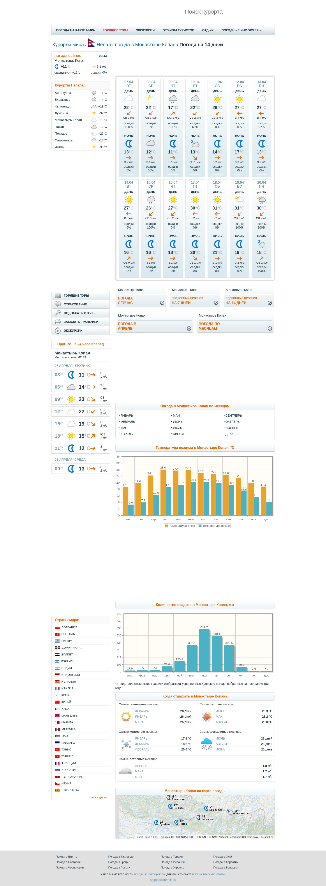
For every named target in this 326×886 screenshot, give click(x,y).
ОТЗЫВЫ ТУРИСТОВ (178, 30)
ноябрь (232, 428)
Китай (66, 702)
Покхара (61, 133)
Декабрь (142, 711)
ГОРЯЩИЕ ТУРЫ (115, 30)
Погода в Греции (119, 862)
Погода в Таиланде (121, 856)
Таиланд (68, 742)
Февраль (142, 749)
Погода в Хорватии (225, 862)
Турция (68, 756)
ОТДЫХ (208, 30)
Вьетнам (69, 634)
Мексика (69, 729)
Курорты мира (68, 44)
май (176, 415)
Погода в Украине (172, 867)
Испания (69, 681)
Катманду (62, 106)
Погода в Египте (66, 856)
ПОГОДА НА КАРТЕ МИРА (75, 30)
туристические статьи (210, 874)
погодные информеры (150, 874)
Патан (59, 127)
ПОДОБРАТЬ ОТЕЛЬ (79, 313)
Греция (68, 641)
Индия (67, 668)
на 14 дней (241, 301)
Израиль (68, 661)
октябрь (233, 421)
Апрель (222, 722)
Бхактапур (62, 99)
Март (139, 722)
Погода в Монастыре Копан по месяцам (195, 406)
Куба (65, 708)
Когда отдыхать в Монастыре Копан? (194, 696)
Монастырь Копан (68, 120)
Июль (220, 738)
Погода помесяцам (209, 326)
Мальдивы (70, 715)
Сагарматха (64, 140)
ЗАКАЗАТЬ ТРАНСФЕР (81, 322)
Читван (60, 147)
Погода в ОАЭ (222, 856)
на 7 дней (187, 301)
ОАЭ (65, 736)
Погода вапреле (127, 326)
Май (219, 716)
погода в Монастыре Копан (145, 44)
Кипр (65, 695)
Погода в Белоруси (225, 867)
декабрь (233, 434)
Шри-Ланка (70, 790)
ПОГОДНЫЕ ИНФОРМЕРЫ (242, 30)
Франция (69, 763)
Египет (67, 654)
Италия (68, 688)
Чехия (67, 783)
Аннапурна (63, 93)
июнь (178, 421)
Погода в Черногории (70, 867)
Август (221, 744)
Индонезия (71, 674)
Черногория (72, 776)
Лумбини (61, 113)
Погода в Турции (172, 856)
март (125, 428)
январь (127, 415)
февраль (128, 421)
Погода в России (119, 867)
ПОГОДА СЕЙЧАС (68, 56)
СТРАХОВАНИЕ (75, 304)
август (179, 434)
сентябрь (234, 415)
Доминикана (72, 647)
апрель (127, 434)
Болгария (70, 627)
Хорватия (70, 770)
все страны (99, 797)
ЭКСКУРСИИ (145, 30)
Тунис (67, 749)
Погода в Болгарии (68, 862)
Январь (141, 716)
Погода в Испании (173, 862)
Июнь (221, 711)
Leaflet (139, 837)
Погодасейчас (125, 300)
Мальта (67, 722)
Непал (104, 44)
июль (177, 428)
